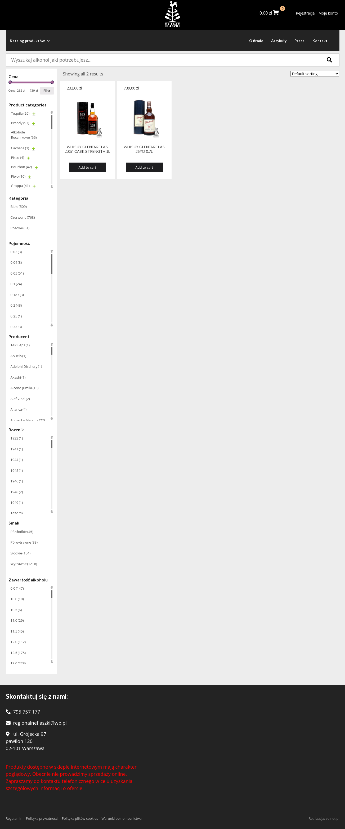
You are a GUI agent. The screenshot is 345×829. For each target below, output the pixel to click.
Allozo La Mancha (28, 420)
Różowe (20, 228)
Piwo (18, 176)
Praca (299, 40)
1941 (17, 449)
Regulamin (14, 818)
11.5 (17, 631)
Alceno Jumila (25, 388)
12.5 (18, 652)
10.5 (16, 609)
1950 (17, 513)
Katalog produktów (30, 40)
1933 (17, 438)
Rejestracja (305, 13)
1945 (17, 470)
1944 (17, 459)
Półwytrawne (24, 542)
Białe (19, 206)
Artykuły (278, 40)
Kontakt (320, 40)
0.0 (17, 588)
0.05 (17, 273)
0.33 (16, 326)
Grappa (20, 185)
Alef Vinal (20, 398)
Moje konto (328, 13)
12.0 (18, 641)
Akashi (18, 377)
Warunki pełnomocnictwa (121, 818)
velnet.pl (332, 818)
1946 (17, 481)
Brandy (20, 122)
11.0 (17, 620)
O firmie (256, 40)
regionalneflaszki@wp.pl (40, 723)
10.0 (17, 599)
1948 (17, 492)
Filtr (47, 90)
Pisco (17, 157)
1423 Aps (20, 345)
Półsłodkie (22, 531)
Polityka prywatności (42, 818)
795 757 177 (26, 712)
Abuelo (18, 355)
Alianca (19, 409)
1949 (17, 502)
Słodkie (21, 553)
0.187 (17, 294)
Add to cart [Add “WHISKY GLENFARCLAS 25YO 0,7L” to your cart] (144, 167)
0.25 (16, 316)
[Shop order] (314, 74)
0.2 (16, 305)
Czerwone (23, 217)
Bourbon (21, 166)
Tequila (20, 113)
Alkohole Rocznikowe (24, 135)
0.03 (16, 251)
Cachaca (20, 148)
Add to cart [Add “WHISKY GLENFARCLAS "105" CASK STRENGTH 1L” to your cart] (87, 167)
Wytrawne (24, 563)
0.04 (16, 262)
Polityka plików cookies (80, 818)
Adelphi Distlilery (26, 366)
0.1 (16, 283)
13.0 (18, 663)
